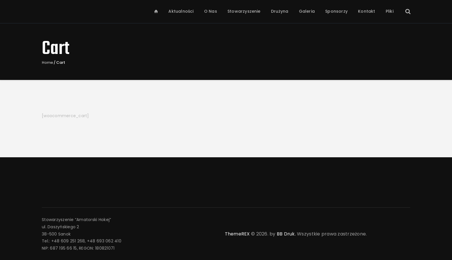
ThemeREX (237, 234)
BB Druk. (286, 234)
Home (47, 62)
